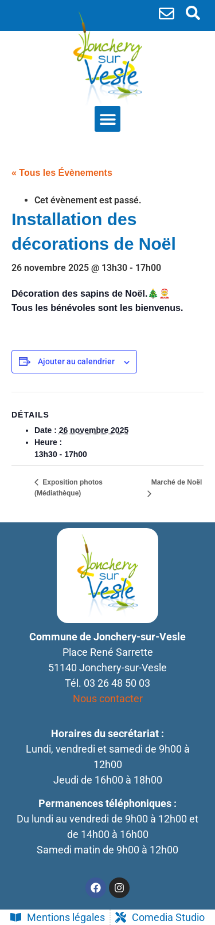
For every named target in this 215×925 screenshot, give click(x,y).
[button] (107, 119)
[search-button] (193, 13)
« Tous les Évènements (61, 173)
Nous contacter (108, 698)
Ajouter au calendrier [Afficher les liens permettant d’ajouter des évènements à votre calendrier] (76, 361)
